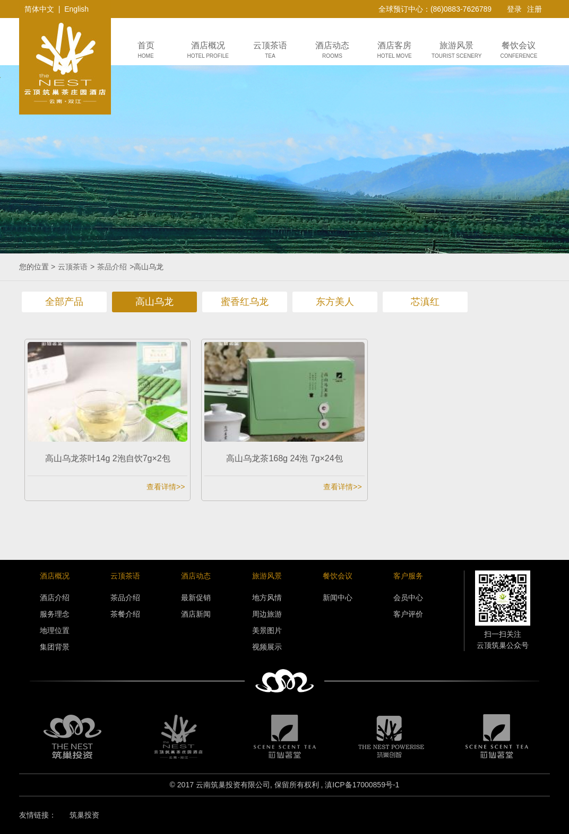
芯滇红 (425, 301)
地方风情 (267, 597)
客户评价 (408, 614)
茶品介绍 (112, 266)
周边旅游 (267, 614)
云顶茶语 (73, 266)
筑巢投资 (84, 815)
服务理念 (55, 614)
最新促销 (196, 597)
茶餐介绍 (125, 614)
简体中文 (39, 9)
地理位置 (55, 630)
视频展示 (267, 647)
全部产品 (64, 301)
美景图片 (267, 630)
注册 (534, 9)
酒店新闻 (196, 614)
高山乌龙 (154, 301)
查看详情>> (165, 486)
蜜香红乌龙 (245, 301)
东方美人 (335, 301)
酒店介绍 (55, 597)
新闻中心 (337, 597)
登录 (514, 9)
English (76, 9)
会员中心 (408, 597)
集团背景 (55, 647)
